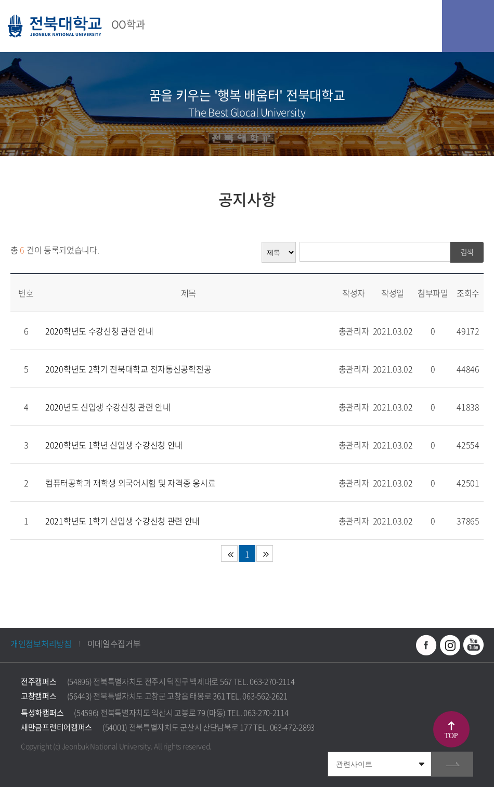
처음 (229, 553)
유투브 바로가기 (473, 645)
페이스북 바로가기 (426, 645)
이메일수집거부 (114, 643)
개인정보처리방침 (41, 643)
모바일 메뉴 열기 (468, 26)
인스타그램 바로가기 (449, 645)
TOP (451, 736)
